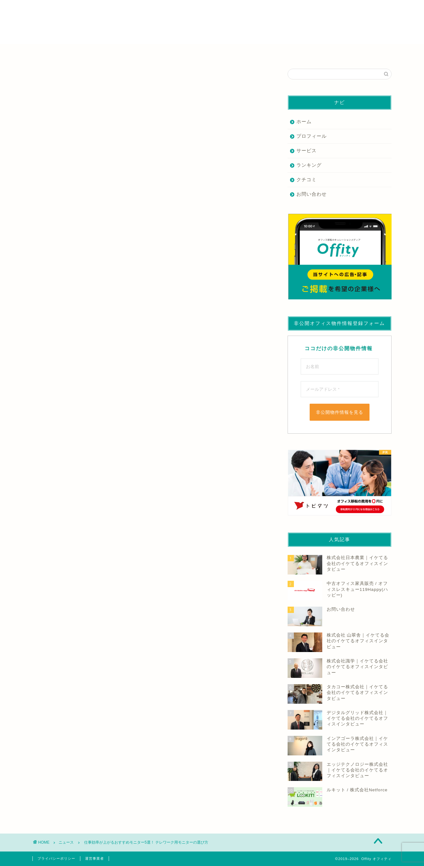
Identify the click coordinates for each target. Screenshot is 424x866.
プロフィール (311, 136)
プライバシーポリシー (56, 858)
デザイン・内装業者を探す (250, 52)
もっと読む (176, 217)
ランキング (309, 165)
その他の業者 (326, 52)
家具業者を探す (174, 52)
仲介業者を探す (98, 52)
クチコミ (306, 179)
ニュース (42, 78)
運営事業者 (94, 858)
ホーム (304, 121)
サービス (306, 150)
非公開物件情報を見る (339, 412)
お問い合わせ (311, 194)
